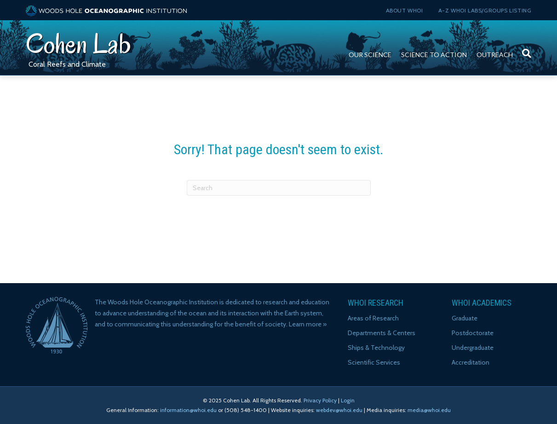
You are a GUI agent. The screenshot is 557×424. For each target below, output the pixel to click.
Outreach (495, 54)
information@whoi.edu (188, 410)
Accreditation (470, 362)
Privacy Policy (320, 400)
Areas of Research (373, 318)
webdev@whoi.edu (339, 410)
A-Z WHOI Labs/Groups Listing (485, 10)
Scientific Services (374, 362)
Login (348, 400)
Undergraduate (473, 347)
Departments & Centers (381, 333)
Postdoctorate (473, 333)
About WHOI (404, 10)
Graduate (464, 318)
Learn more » (308, 324)
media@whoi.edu (429, 410)
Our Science (370, 54)
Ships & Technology (376, 347)
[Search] (524, 49)
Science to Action (434, 54)
